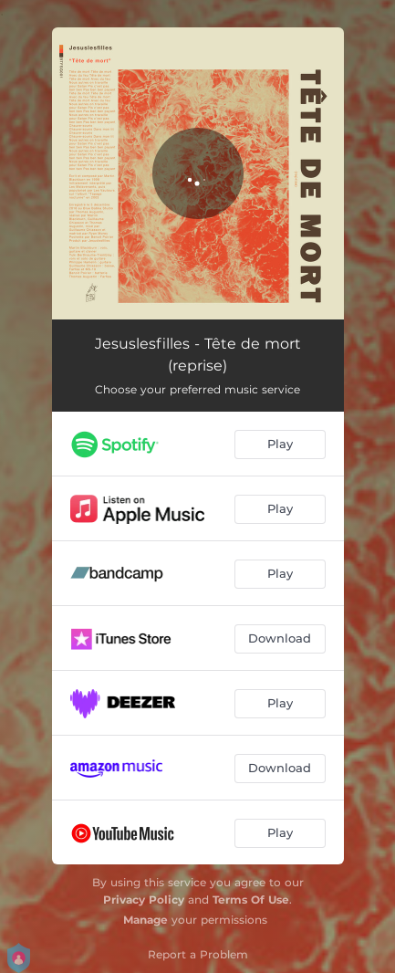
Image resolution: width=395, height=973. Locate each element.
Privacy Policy (143, 899)
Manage (145, 919)
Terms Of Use (251, 899)
